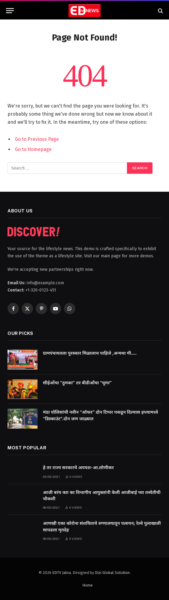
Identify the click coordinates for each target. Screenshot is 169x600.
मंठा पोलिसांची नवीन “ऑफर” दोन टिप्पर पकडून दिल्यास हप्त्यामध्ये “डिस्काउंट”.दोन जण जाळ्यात (100, 415)
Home (87, 585)
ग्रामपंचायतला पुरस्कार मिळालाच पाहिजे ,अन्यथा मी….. (90, 353)
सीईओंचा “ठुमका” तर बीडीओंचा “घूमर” (77, 383)
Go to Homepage (33, 149)
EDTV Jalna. (62, 572)
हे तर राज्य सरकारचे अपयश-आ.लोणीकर (78, 467)
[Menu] (10, 10)
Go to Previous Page (37, 139)
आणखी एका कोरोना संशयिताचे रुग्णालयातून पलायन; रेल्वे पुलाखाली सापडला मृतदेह (102, 526)
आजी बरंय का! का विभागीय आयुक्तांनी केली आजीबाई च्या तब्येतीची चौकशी (102, 495)
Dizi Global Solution (112, 572)
